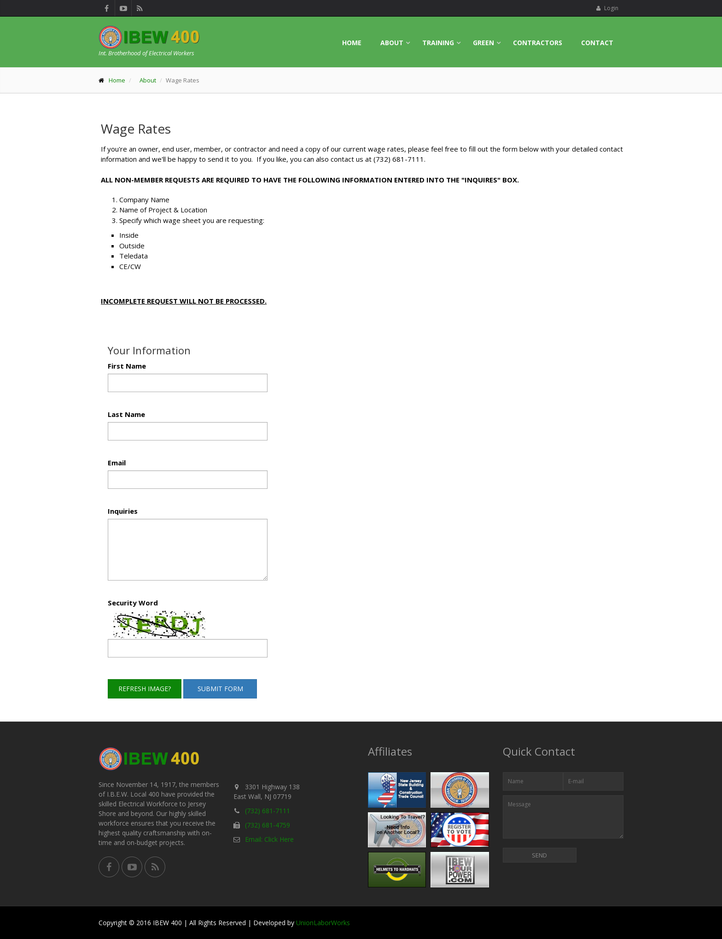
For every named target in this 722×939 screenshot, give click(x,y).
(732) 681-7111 (267, 810)
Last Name (126, 414)
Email (117, 462)
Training (438, 42)
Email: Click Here (269, 839)
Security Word (133, 602)
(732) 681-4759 (267, 825)
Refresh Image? (144, 688)
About (391, 42)
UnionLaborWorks (323, 922)
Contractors (537, 42)
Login (607, 8)
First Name (127, 365)
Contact (597, 42)
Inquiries (123, 511)
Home (351, 42)
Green (483, 42)
